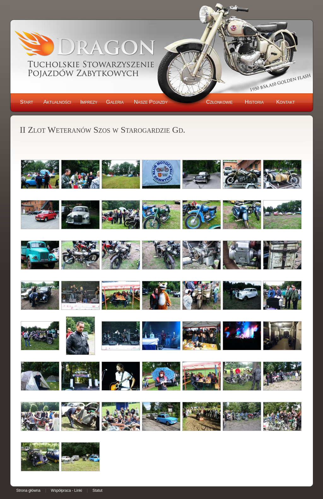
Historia (254, 102)
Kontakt (285, 102)
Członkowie (219, 102)
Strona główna (28, 490)
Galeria (115, 102)
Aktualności (57, 102)
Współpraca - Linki (66, 490)
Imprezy (88, 102)
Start (26, 102)
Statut (97, 490)
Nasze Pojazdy (150, 102)
